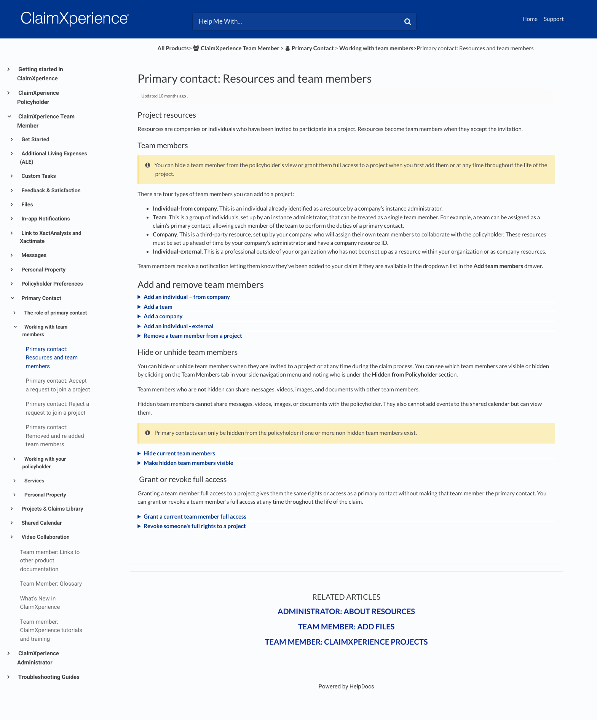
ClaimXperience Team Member (46, 121)
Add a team (158, 306)
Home (530, 19)
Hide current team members (179, 453)
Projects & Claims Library (51, 509)
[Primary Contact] (309, 48)
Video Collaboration (45, 537)
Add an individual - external (178, 326)
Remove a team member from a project (193, 335)
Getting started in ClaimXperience (40, 74)
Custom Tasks (38, 176)
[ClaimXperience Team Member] (235, 48)
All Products (173, 48)
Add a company (163, 316)
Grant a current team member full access (195, 516)
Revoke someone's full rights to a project (195, 526)
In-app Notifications (45, 219)
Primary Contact (40, 298)
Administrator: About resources (346, 611)
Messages (33, 255)
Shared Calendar (41, 523)
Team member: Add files (346, 626)
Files (26, 205)
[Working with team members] (376, 48)
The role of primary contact (55, 313)
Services (34, 481)
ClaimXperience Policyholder (38, 97)
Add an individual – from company (187, 297)
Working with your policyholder (44, 463)
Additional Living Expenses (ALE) (53, 158)
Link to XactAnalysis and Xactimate (50, 237)
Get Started (34, 140)
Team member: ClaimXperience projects (346, 642)
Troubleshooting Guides (48, 677)
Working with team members (45, 331)
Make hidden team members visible (188, 463)
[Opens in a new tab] (346, 686)
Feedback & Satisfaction (50, 191)
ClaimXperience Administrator (38, 658)
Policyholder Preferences (51, 284)
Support (554, 19)
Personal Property (42, 270)
